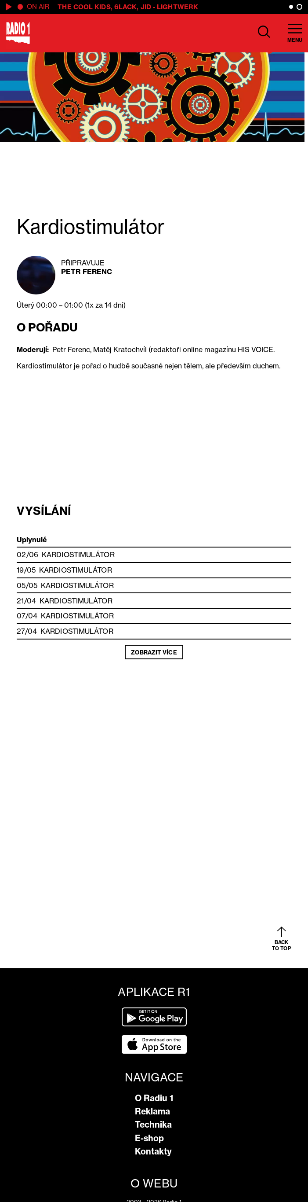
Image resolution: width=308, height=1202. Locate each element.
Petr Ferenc (86, 271)
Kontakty (153, 1151)
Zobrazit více (154, 652)
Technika (153, 1124)
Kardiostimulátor (78, 554)
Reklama (152, 1111)
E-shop (149, 1138)
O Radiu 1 (154, 1098)
